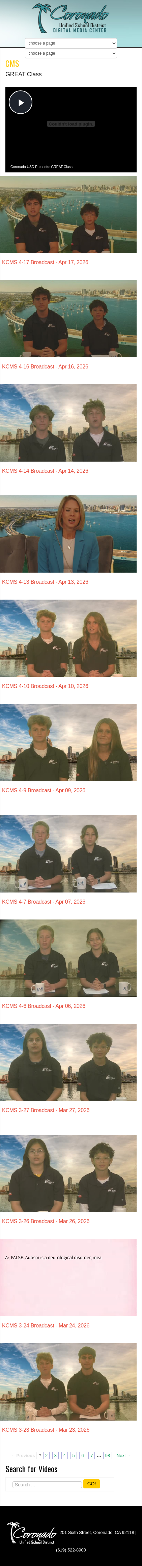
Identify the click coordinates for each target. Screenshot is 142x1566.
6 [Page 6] (82, 1455)
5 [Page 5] (73, 1455)
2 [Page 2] (46, 1455)
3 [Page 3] (55, 1455)
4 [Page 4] (64, 1455)
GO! (91, 1483)
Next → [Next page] (124, 1455)
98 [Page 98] (107, 1455)
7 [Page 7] (91, 1455)
